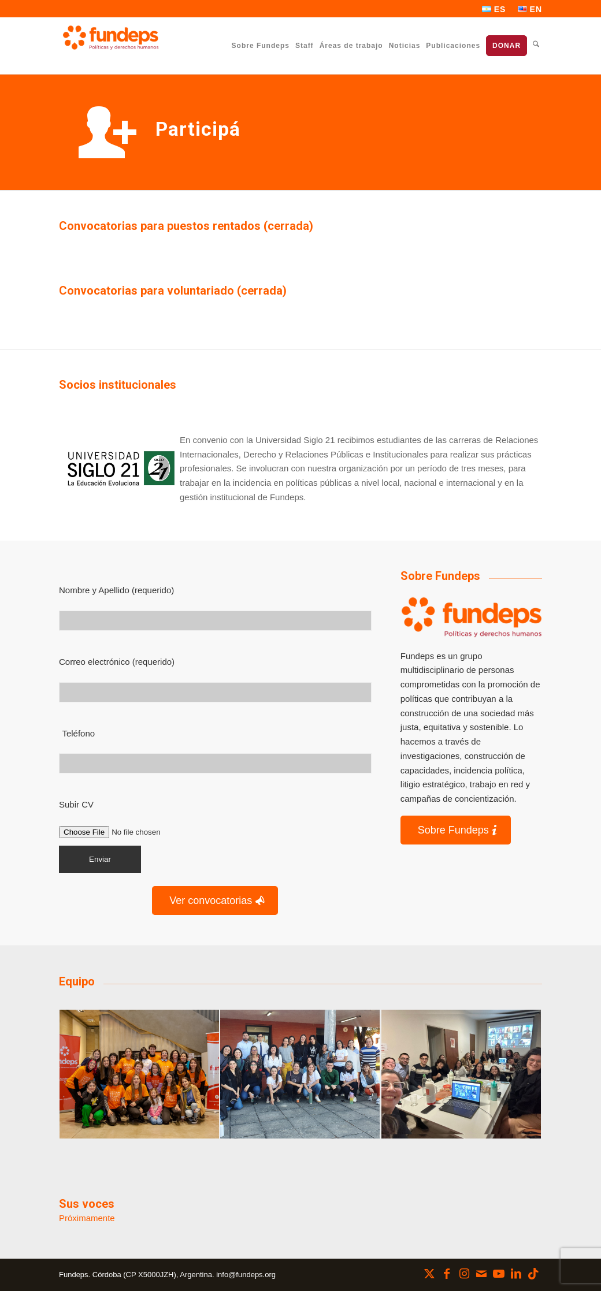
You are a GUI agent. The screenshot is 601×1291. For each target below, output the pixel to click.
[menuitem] (494, 9)
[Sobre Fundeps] (455, 830)
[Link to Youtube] (498, 1273)
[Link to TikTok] (533, 1273)
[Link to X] (429, 1273)
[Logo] (471, 617)
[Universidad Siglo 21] (119, 469)
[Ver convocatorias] (215, 901)
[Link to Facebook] (446, 1273)
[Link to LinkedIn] (516, 1273)
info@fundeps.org (246, 1274)
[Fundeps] (110, 37)
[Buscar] (536, 45)
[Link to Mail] (481, 1273)
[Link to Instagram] (464, 1273)
